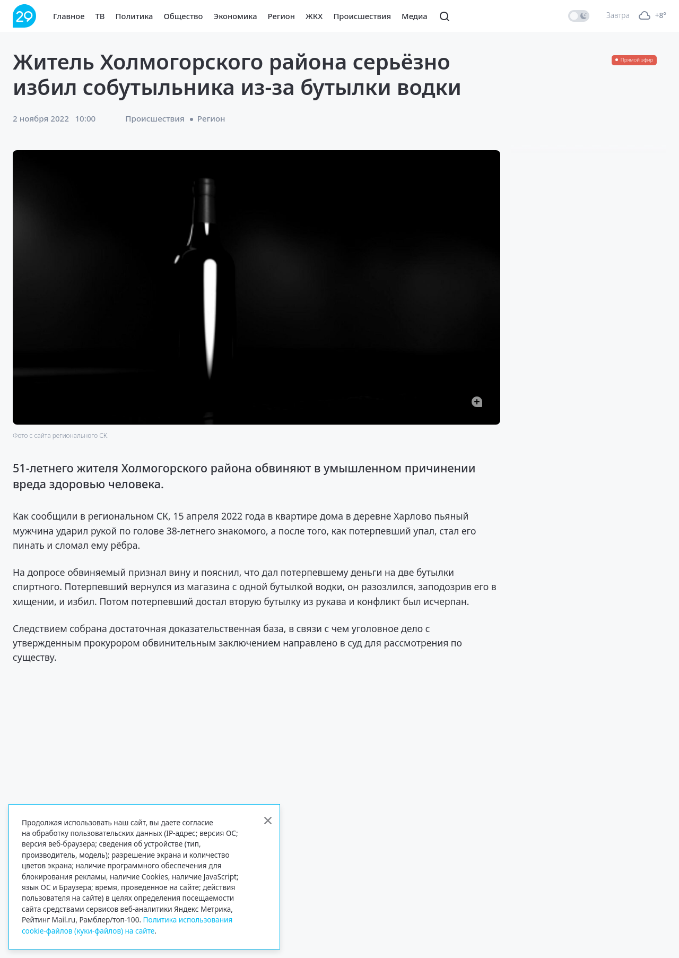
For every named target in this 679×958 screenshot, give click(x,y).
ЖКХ (314, 16)
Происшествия (362, 16)
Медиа (415, 16)
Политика (134, 16)
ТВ (100, 16)
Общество (183, 16)
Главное (69, 16)
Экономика (235, 16)
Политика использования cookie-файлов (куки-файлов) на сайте (127, 924)
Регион (281, 16)
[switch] (578, 16)
